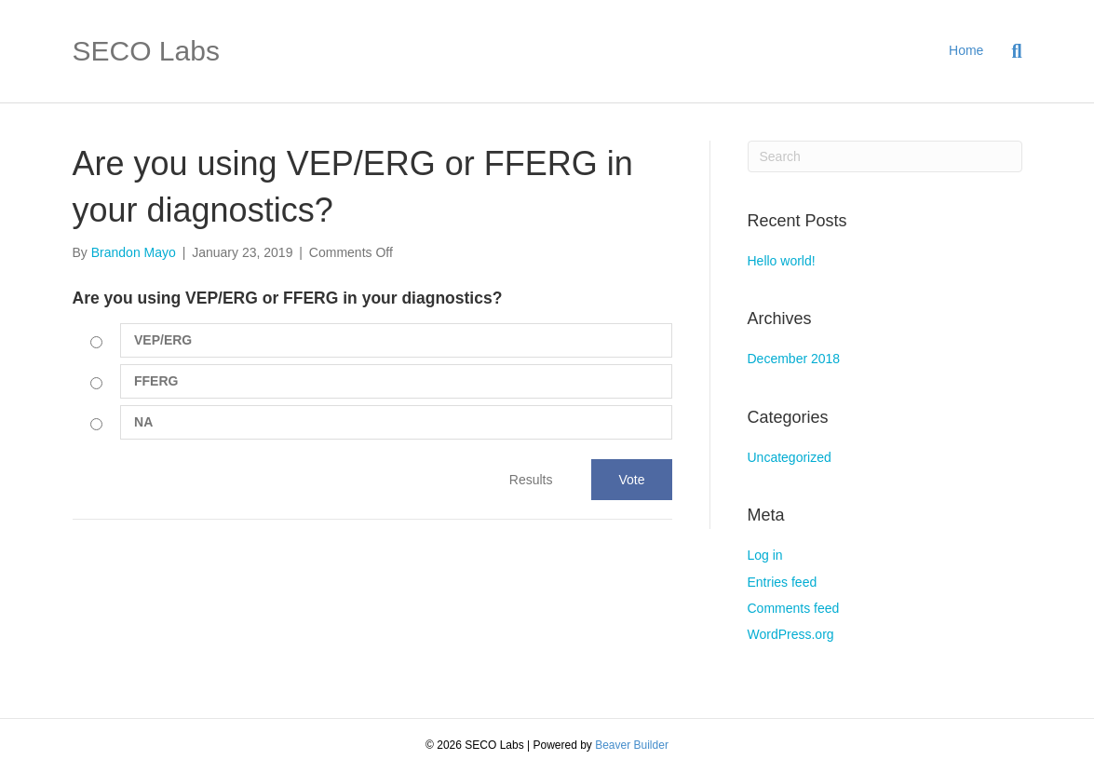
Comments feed (794, 608)
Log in (765, 555)
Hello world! (782, 260)
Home (966, 50)
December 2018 (794, 358)
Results (531, 479)
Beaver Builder (632, 745)
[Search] (1009, 51)
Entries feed (782, 582)
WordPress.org (791, 634)
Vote (631, 479)
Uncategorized (789, 457)
